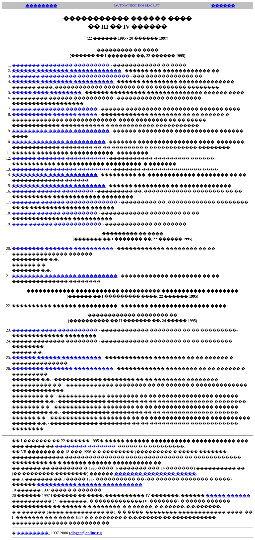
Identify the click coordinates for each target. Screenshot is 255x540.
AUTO (119, 5)
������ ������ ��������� (55, 213)
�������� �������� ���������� (65, 276)
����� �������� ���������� (59, 142)
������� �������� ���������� (63, 81)
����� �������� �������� (55, 109)
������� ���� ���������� (55, 330)
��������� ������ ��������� (61, 131)
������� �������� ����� (155, 474)
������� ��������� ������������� (70, 76)
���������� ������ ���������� (89, 484)
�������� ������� (85, 446)
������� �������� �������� (59, 186)
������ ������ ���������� (57, 357)
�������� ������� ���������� (63, 248)
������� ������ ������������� (65, 202)
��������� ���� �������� (55, 175)
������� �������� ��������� (61, 65)
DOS (141, 5)
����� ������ (228, 495)
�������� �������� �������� (61, 169)
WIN (128, 5)
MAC (149, 5)
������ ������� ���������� (59, 158)
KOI (134, 5)
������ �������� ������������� (67, 70)
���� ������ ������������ (57, 224)
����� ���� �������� (47, 92)
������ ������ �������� (53, 191)
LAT (156, 5)
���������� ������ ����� (55, 114)
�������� (33, 533)
